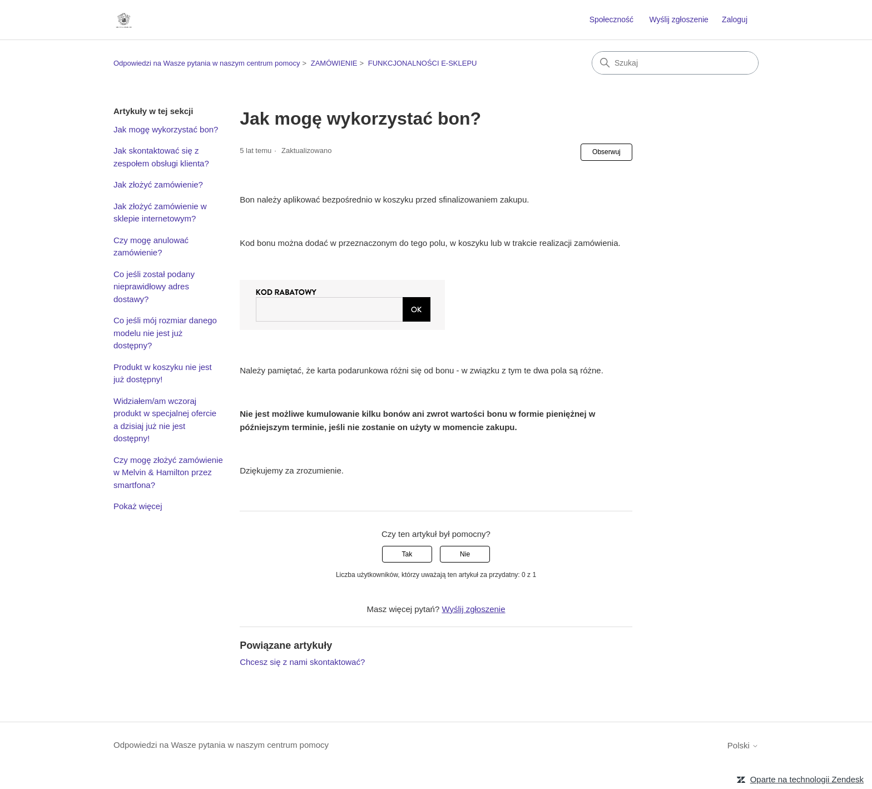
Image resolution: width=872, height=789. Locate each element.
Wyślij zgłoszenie (678, 19)
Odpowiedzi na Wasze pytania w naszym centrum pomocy (206, 63)
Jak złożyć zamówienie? (158, 184)
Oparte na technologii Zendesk (807, 779)
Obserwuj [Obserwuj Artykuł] (606, 152)
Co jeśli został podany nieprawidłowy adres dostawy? (154, 286)
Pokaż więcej (137, 506)
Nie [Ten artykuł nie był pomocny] (465, 554)
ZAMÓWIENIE (334, 63)
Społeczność (611, 19)
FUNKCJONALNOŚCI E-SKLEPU (422, 63)
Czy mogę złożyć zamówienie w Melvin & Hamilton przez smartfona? (168, 472)
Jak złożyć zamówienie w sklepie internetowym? (160, 212)
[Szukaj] (675, 63)
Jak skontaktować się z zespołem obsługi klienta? (161, 157)
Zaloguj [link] (734, 19)
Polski (743, 745)
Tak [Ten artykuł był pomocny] (407, 554)
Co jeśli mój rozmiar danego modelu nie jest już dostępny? (165, 332)
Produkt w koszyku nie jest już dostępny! (162, 373)
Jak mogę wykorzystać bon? (165, 129)
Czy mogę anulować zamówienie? (151, 246)
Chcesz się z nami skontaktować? (302, 662)
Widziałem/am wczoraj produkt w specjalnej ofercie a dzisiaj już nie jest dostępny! (164, 419)
